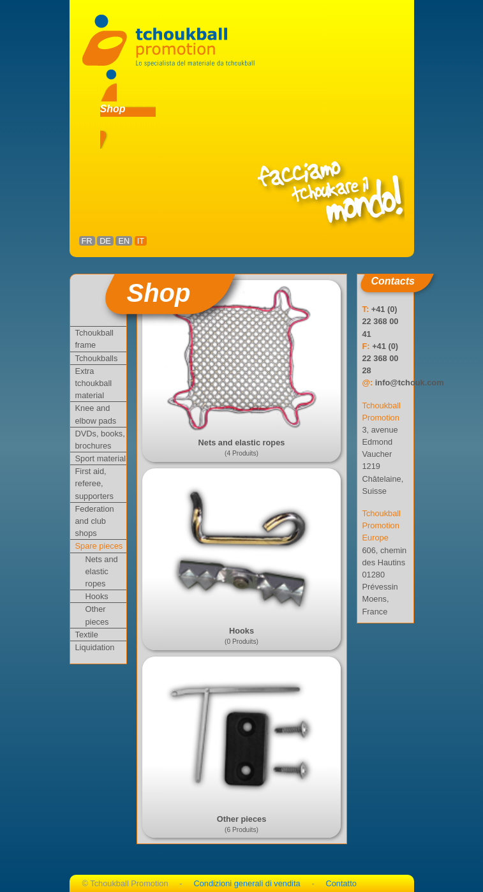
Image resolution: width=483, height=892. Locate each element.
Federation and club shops (94, 521)
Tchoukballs (96, 358)
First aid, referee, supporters (94, 483)
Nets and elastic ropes (101, 571)
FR (87, 241)
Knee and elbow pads (96, 414)
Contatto (340, 883)
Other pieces (97, 615)
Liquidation (95, 647)
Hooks (96, 596)
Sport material (100, 458)
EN (124, 241)
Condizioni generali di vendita (246, 883)
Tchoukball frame (94, 339)
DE (105, 241)
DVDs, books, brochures (100, 439)
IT (140, 241)
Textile (86, 634)
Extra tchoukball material (93, 383)
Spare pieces (99, 546)
